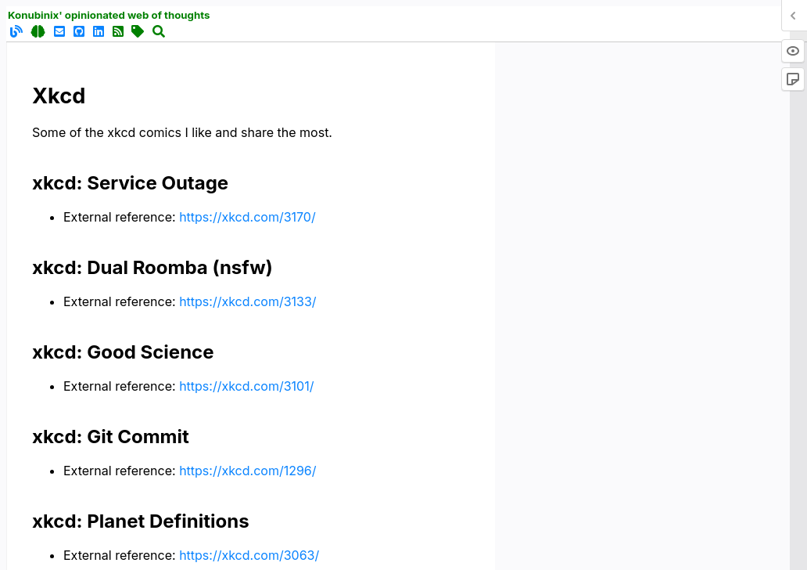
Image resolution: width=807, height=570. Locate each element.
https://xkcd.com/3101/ (246, 386)
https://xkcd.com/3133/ (247, 301)
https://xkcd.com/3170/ (247, 217)
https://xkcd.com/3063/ (249, 555)
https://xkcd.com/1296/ (247, 470)
